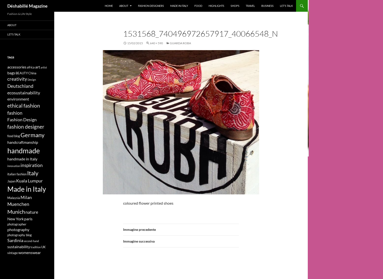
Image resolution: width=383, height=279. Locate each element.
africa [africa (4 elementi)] (31, 67)
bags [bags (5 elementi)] (11, 72)
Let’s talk (286, 5)
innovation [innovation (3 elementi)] (13, 165)
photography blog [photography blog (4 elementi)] (19, 235)
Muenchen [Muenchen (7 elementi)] (18, 204)
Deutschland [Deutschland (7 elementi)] (20, 86)
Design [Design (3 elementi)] (32, 79)
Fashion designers (151, 5)
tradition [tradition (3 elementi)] (36, 247)
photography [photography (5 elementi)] (18, 229)
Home (109, 5)
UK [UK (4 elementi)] (43, 247)
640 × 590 (156, 43)
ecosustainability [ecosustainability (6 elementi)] (23, 92)
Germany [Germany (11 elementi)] (32, 134)
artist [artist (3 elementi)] (44, 67)
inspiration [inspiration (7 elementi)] (32, 165)
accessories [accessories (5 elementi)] (16, 67)
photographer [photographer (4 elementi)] (16, 224)
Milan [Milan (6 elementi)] (26, 197)
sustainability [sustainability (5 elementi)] (18, 246)
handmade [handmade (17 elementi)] (23, 150)
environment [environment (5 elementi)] (18, 99)
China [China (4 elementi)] (32, 73)
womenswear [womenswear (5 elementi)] (29, 252)
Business (267, 5)
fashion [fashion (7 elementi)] (14, 113)
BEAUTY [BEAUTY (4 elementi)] (22, 73)
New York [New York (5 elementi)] (15, 218)
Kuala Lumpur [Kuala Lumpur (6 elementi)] (29, 180)
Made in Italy (179, 5)
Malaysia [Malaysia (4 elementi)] (13, 198)
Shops (235, 5)
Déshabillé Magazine (27, 6)
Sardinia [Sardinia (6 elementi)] (15, 240)
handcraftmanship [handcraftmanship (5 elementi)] (22, 142)
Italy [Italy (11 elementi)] (32, 173)
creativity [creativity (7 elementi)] (17, 79)
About (123, 5)
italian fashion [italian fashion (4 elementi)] (17, 174)
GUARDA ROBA (180, 43)
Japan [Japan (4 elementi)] (11, 181)
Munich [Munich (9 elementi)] (16, 211)
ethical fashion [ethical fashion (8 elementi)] (23, 106)
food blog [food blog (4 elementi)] (13, 136)
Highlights (216, 5)
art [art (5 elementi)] (37, 67)
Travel (250, 5)
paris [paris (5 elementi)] (28, 218)
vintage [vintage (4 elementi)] (12, 253)
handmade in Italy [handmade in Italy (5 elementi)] (22, 158)
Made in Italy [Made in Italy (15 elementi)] (26, 189)
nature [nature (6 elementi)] (31, 212)
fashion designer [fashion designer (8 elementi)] (25, 127)
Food (198, 5)
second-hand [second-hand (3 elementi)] (31, 241)
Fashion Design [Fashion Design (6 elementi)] (22, 119)
